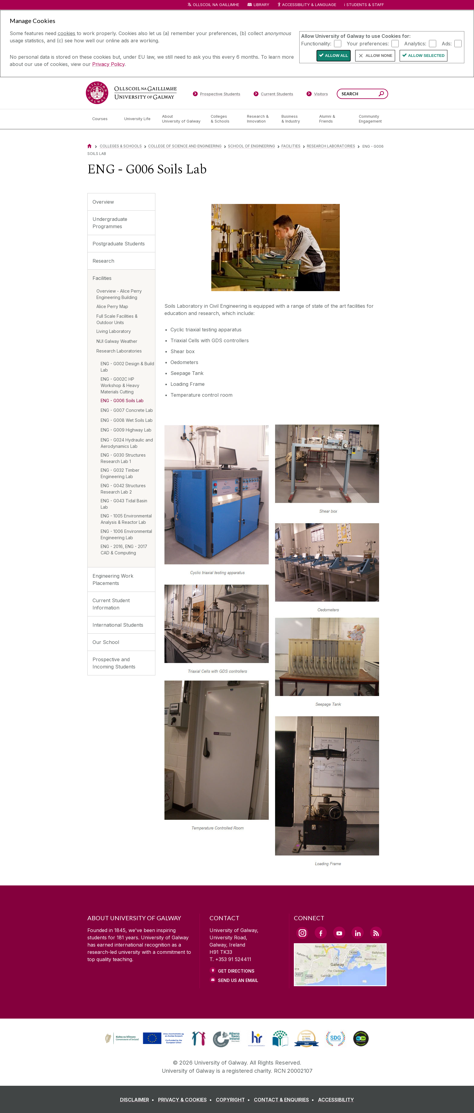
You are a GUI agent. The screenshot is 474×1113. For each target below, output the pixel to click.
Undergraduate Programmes (110, 222)
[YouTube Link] (339, 933)
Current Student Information (111, 604)
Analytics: (415, 43)
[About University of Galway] (181, 119)
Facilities (290, 146)
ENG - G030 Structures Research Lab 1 (123, 458)
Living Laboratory (113, 331)
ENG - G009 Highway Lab (126, 429)
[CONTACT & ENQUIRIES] (285, 1099)
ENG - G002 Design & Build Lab (127, 367)
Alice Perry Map (112, 306)
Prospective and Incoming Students (114, 663)
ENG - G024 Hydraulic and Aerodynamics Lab (127, 443)
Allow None (378, 55)
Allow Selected (426, 55)
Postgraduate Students (119, 244)
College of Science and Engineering (185, 146)
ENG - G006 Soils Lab (122, 400)
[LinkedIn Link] (358, 933)
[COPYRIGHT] (234, 1099)
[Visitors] (317, 95)
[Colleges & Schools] (224, 119)
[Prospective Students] (216, 95)
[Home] (89, 146)
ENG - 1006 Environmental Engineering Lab (126, 534)
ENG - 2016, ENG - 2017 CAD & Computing (124, 549)
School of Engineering (251, 146)
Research (103, 261)
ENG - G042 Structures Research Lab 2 (123, 488)
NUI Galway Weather (116, 341)
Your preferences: (368, 43)
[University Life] (138, 119)
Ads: (447, 43)
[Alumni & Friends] (334, 119)
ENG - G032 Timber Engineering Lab (120, 473)
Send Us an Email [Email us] (238, 980)
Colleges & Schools (121, 146)
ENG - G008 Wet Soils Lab (127, 420)
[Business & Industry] (295, 119)
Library (261, 4)
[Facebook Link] (321, 933)
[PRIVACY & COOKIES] (186, 1099)
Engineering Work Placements (113, 579)
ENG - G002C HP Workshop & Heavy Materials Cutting (120, 385)
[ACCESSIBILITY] (336, 1099)
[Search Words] (362, 94)
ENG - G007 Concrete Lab (127, 410)
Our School (106, 642)
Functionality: (316, 43)
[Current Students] (273, 95)
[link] (143, 1038)
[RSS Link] (376, 933)
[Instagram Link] (302, 933)
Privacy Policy (108, 64)
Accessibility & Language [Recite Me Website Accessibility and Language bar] (306, 5)
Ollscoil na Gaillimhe (216, 4)
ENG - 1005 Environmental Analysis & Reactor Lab (126, 519)
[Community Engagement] (370, 119)
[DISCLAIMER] (138, 1099)
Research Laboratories (331, 146)
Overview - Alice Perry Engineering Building (119, 294)
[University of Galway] (131, 92)
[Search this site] (381, 94)
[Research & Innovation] (259, 119)
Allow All (336, 55)
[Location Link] (340, 983)
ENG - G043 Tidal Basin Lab (124, 504)
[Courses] (103, 119)
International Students (118, 625)
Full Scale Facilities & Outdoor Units (117, 319)
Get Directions (236, 970)
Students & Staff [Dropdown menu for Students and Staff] (365, 4)
